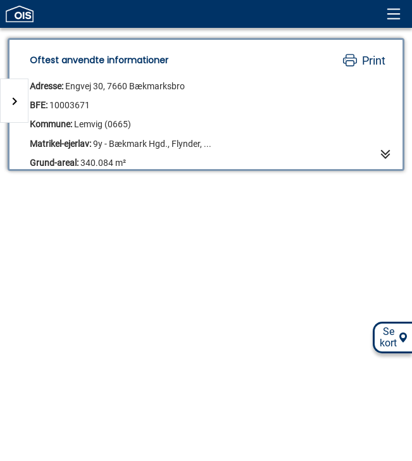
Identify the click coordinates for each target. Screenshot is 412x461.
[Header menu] (393, 14)
